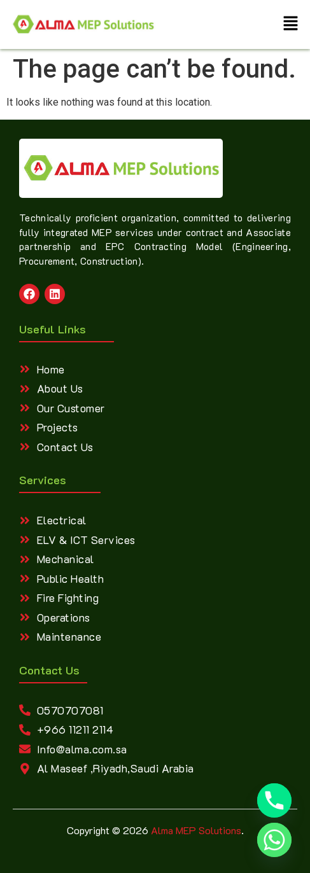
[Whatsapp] (274, 840)
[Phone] (274, 800)
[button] (291, 25)
